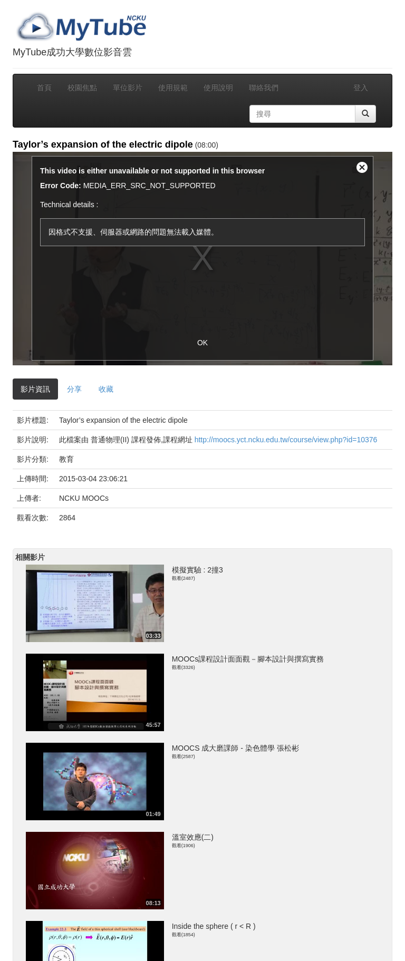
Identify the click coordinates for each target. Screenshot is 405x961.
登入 (360, 87)
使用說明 (218, 87)
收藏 (106, 389)
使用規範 (173, 87)
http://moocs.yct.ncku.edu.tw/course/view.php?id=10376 (286, 439)
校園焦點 (82, 87)
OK (202, 342)
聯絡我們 (263, 87)
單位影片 (127, 87)
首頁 (44, 87)
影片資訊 (35, 389)
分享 (74, 389)
